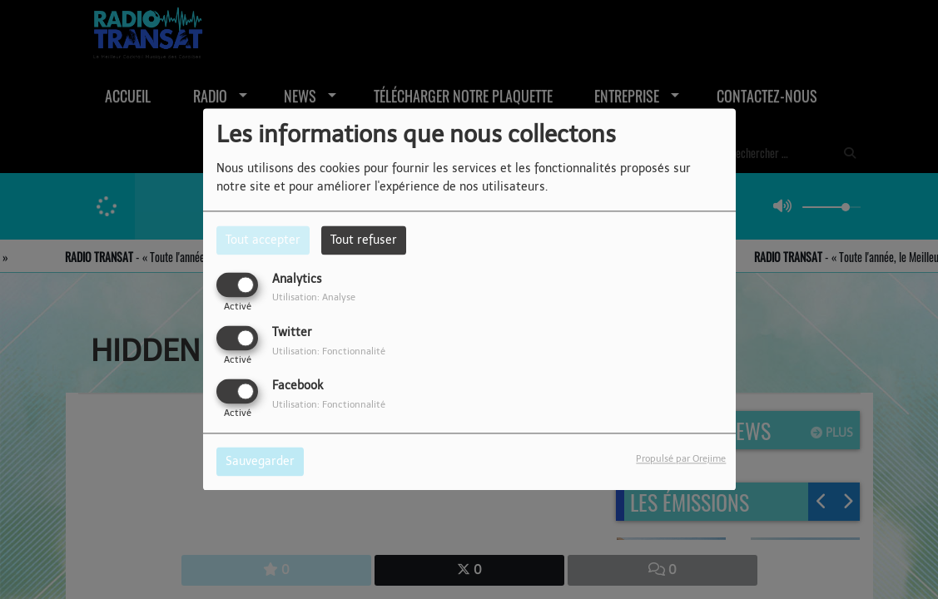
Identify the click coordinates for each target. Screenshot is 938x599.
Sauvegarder (260, 462)
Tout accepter (263, 240)
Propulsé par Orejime (681, 459)
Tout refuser (363, 240)
